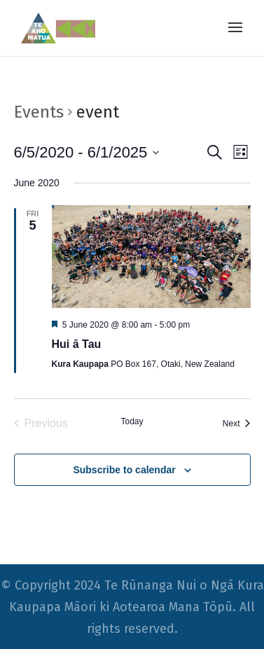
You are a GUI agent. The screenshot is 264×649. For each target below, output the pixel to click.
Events (39, 112)
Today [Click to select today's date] (131, 421)
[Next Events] (237, 423)
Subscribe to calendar (124, 469)
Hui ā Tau (77, 344)
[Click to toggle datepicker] (87, 152)
